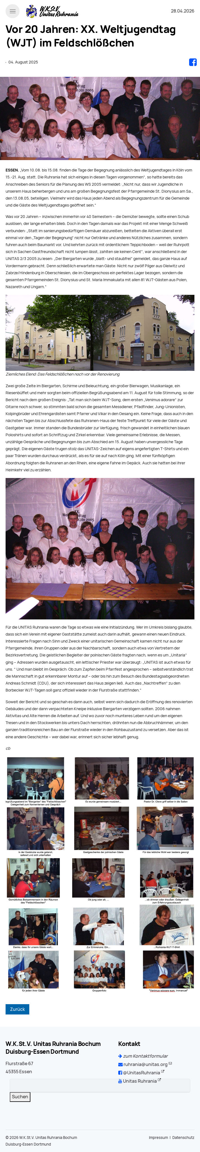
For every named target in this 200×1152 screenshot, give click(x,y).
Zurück (17, 1009)
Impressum (158, 1137)
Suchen (20, 1097)
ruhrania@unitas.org (143, 1064)
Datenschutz (183, 1137)
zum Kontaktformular (143, 1056)
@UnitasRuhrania (139, 1073)
